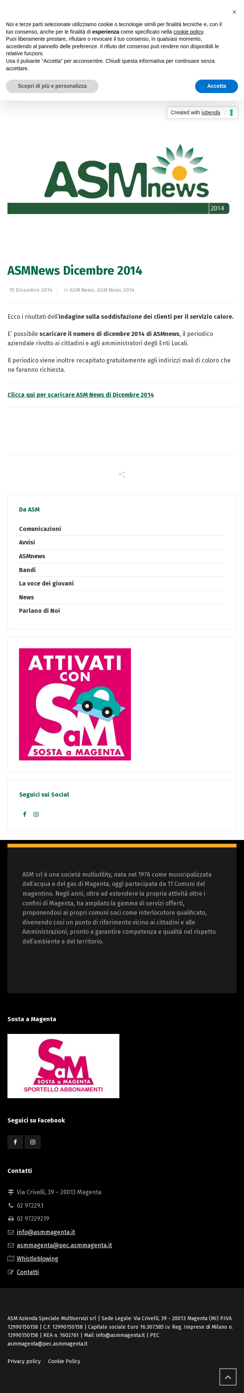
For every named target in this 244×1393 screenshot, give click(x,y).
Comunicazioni (40, 528)
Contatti (28, 1272)
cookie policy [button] (188, 32)
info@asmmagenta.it (46, 1232)
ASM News (82, 290)
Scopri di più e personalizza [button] (52, 86)
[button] (234, 12)
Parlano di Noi (39, 610)
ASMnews (32, 556)
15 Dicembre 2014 (31, 290)
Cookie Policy (64, 1361)
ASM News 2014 (116, 290)
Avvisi (27, 542)
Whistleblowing (37, 1258)
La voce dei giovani (46, 583)
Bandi (27, 570)
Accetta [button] (216, 86)
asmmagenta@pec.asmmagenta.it (64, 1245)
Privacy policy (24, 1361)
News (26, 597)
